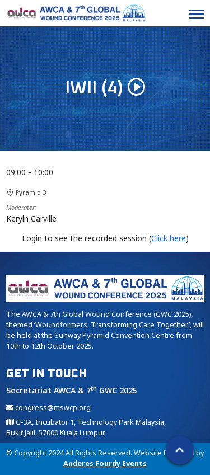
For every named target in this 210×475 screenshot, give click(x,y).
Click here (168, 238)
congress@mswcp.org (48, 407)
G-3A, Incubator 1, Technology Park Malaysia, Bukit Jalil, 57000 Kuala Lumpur (86, 427)
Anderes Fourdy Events (105, 463)
